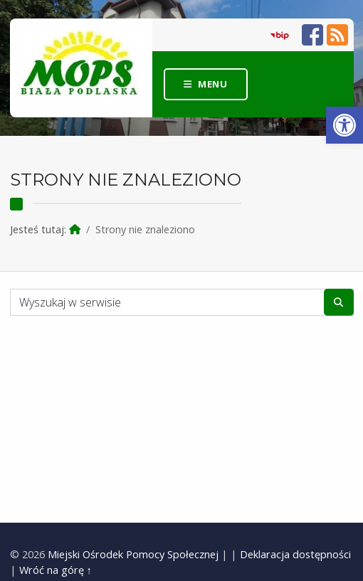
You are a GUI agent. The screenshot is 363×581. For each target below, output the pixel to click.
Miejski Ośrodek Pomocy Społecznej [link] (133, 554)
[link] (344, 125)
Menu (213, 84)
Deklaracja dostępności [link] (295, 554)
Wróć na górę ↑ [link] (55, 570)
